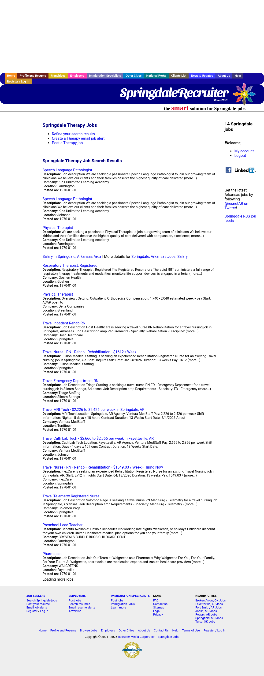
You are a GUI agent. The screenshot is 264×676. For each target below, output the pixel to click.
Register (31, 611)
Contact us (160, 604)
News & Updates (202, 75)
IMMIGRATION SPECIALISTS (130, 595)
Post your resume (38, 604)
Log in (44, 611)
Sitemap (158, 607)
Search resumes (79, 604)
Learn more (118, 607)
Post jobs (75, 600)
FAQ (156, 600)
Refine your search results (73, 134)
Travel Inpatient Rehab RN (63, 323)
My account (244, 151)
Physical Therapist (57, 227)
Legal (156, 611)
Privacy (158, 614)
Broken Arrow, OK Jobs (210, 600)
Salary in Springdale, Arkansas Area (71, 256)
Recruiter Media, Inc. (246, 96)
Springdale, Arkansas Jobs (153, 256)
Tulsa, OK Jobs (205, 621)
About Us (224, 75)
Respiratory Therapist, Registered (69, 265)
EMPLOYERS (77, 595)
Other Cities (133, 75)
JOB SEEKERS (35, 595)
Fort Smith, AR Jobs (208, 607)
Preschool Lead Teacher (62, 525)
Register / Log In (18, 81)
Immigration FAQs (123, 604)
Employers (77, 75)
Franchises (58, 75)
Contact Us (161, 630)
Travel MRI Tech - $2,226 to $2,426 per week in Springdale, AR (93, 409)
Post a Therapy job (67, 143)
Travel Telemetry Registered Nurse (70, 496)
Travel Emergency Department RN (70, 381)
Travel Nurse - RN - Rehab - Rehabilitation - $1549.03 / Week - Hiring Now (102, 467)
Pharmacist (52, 554)
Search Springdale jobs (41, 600)
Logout (240, 155)
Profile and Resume (33, 75)
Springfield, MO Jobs (209, 618)
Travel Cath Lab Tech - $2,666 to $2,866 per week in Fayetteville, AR (98, 438)
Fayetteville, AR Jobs (209, 604)
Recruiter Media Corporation (136, 636)
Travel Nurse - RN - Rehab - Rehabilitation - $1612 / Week (89, 352)
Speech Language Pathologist (67, 170)
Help (238, 75)
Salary (182, 256)
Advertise (75, 611)
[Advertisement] (132, 36)
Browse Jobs (88, 630)
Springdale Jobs (168, 636)
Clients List (178, 75)
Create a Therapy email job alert (78, 138)
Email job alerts (36, 607)
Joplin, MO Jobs (206, 611)
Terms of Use (191, 630)
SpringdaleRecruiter (174, 92)
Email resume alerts (82, 607)
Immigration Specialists (105, 75)
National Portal (156, 75)
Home (11, 75)
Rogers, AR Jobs (206, 614)
